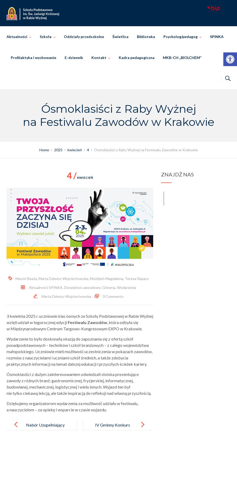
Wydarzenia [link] (126, 287)
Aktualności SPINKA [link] (46, 287)
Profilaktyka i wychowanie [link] (33, 57)
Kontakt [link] (98, 57)
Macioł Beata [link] (26, 278)
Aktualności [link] (17, 36)
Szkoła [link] (45, 36)
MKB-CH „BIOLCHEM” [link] (182, 57)
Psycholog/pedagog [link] (180, 36)
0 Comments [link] (113, 296)
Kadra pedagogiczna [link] (136, 57)
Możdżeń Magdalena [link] (106, 278)
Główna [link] (108, 287)
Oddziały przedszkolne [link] (84, 36)
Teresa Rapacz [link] (137, 278)
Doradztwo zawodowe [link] (82, 287)
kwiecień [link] (80, 178)
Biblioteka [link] (146, 36)
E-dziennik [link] (74, 57)
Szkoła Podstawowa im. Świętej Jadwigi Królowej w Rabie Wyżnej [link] (126, 475)
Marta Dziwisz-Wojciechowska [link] (63, 278)
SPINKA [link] (217, 36)
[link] (230, 59)
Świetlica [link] (120, 36)
